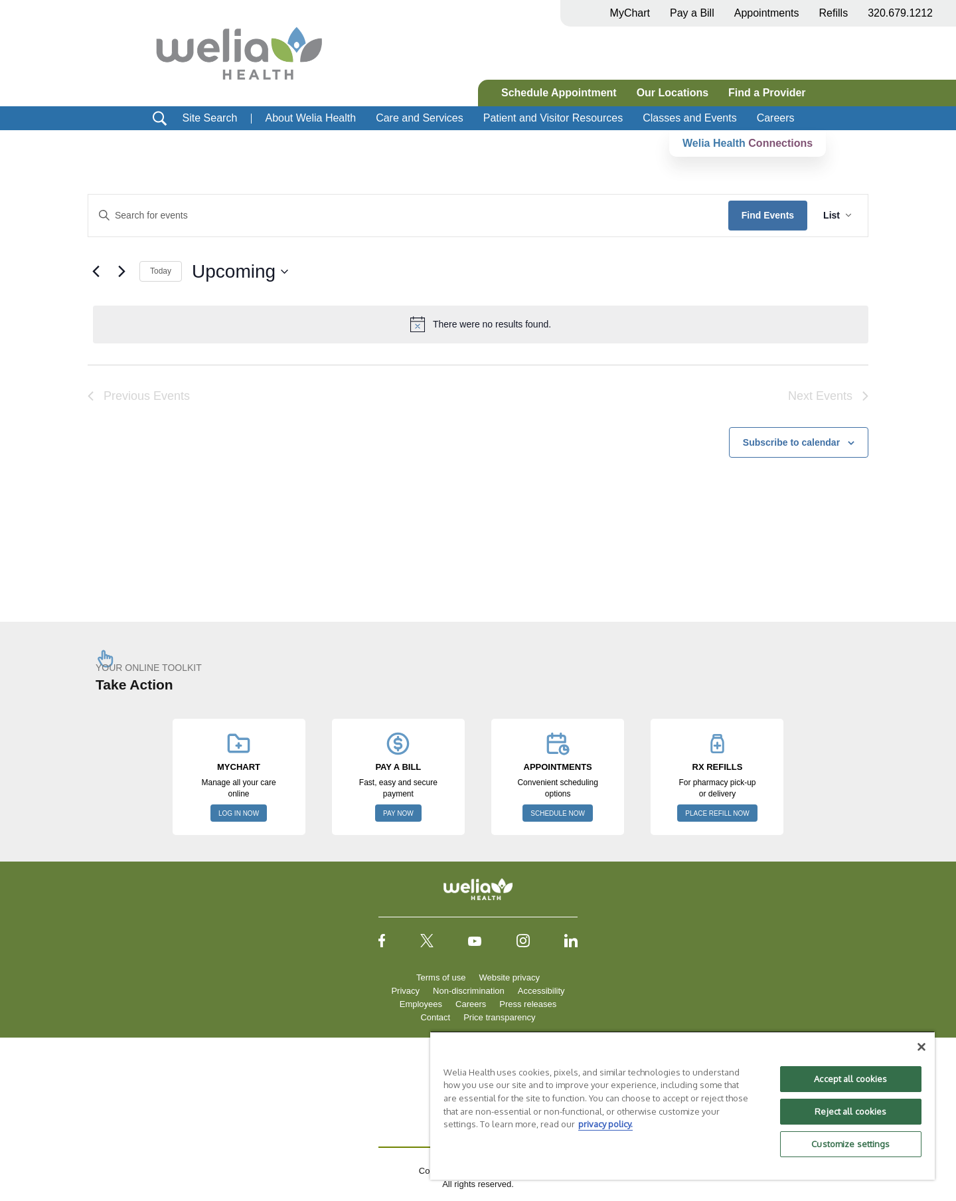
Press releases (527, 1004)
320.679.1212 (900, 13)
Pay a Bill (692, 13)
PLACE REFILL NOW (717, 813)
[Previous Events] (96, 272)
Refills (833, 13)
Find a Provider (766, 92)
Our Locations (672, 92)
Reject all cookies (850, 1111)
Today (160, 271)
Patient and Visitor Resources (553, 118)
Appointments (766, 13)
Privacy (405, 991)
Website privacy (509, 977)
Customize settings (850, 1144)
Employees (421, 1004)
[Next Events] (121, 272)
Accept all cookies (850, 1078)
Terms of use (440, 977)
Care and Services (419, 118)
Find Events (768, 215)
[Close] (921, 1047)
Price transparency (499, 1017)
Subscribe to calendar (791, 442)
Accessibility (541, 991)
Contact (435, 1017)
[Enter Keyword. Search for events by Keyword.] (408, 215)
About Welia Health (310, 118)
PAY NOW (398, 813)
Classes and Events (689, 118)
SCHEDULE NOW (557, 813)
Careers (776, 118)
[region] (682, 1105)
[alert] (480, 324)
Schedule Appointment (559, 92)
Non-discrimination (469, 991)
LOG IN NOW (238, 813)
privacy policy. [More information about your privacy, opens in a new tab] (605, 1124)
